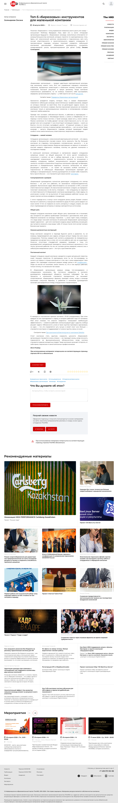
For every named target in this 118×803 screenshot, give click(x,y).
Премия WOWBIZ (108, 49)
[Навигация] (5, 4)
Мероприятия (109, 40)
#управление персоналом (38, 379)
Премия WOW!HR (108, 43)
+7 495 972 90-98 (106, 771)
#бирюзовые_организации (39, 381)
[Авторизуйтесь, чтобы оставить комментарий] (59, 395)
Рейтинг (111, 58)
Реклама (110, 52)
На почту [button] (51, 429)
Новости (110, 24)
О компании (40, 769)
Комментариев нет (79, 25)
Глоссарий (40, 775)
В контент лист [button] (37, 365)
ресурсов (79, 94)
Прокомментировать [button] (40, 405)
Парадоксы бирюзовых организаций (64, 97)
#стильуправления (55, 379)
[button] (110, 3)
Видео (111, 30)
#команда (52, 381)
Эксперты (110, 37)
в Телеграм (39, 429)
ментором (75, 174)
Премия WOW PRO (107, 46)
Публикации (109, 27)
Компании (110, 33)
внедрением (82, 262)
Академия (110, 55)
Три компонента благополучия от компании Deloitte (65, 332)
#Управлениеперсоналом (70, 379)
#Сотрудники (61, 381)
